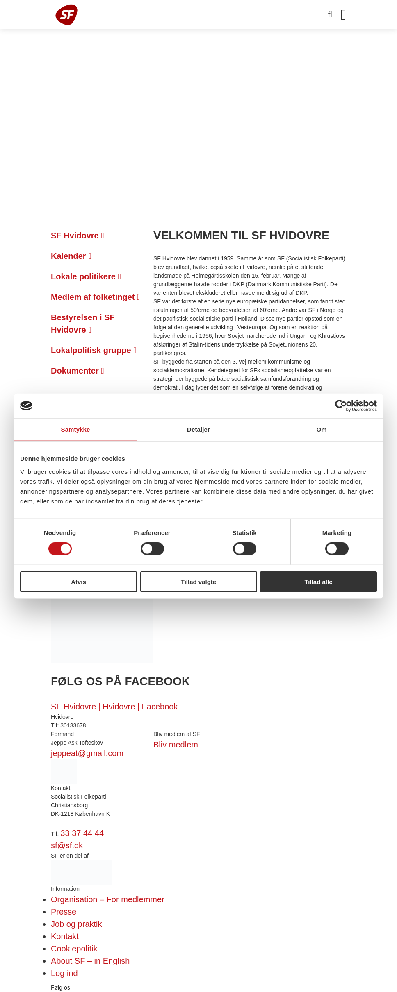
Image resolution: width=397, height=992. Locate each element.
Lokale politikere (86, 276)
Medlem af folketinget (95, 296)
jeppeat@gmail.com (87, 753)
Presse (63, 911)
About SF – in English (90, 960)
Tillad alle (318, 581)
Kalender (71, 255)
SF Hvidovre (77, 235)
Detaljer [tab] (198, 429)
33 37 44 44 (82, 833)
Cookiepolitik (74, 948)
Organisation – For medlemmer (107, 899)
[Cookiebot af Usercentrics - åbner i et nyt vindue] (341, 406)
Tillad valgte (198, 581)
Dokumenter (77, 370)
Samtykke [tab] (75, 429)
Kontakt (65, 936)
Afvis (78, 581)
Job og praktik (76, 924)
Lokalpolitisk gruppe (93, 350)
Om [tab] (321, 429)
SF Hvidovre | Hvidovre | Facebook (114, 706)
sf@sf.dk (67, 845)
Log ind (64, 973)
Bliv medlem (175, 744)
